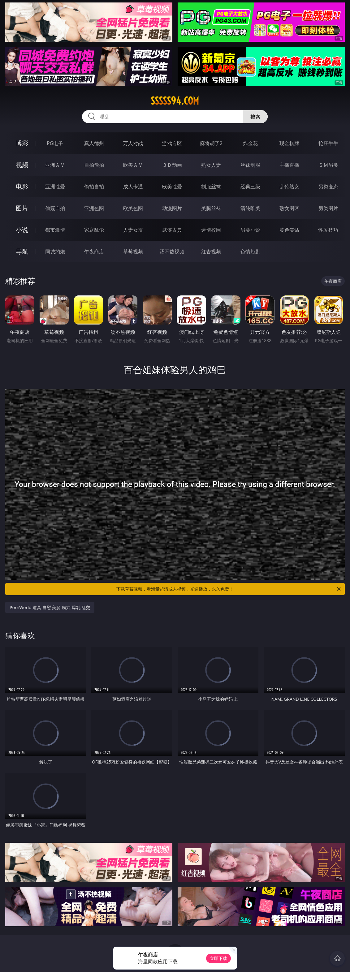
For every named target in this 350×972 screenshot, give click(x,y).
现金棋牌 (289, 143)
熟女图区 (289, 208)
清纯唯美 (250, 208)
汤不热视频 (172, 251)
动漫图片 (172, 208)
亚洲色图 (94, 208)
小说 (22, 230)
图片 (22, 208)
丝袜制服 (250, 164)
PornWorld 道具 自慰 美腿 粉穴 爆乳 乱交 (50, 607)
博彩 (22, 143)
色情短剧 (250, 251)
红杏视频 (211, 251)
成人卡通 (133, 186)
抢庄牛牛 (328, 143)
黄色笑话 (289, 229)
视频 (22, 165)
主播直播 (289, 164)
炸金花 (250, 143)
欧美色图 (133, 208)
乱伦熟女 (289, 186)
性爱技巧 (328, 229)
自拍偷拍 (94, 164)
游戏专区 (172, 143)
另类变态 (328, 186)
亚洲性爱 (55, 186)
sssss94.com (175, 101)
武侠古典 (172, 229)
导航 (22, 251)
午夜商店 (94, 251)
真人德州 (94, 143)
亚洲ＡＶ (55, 164)
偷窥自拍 (55, 208)
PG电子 (55, 143)
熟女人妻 (211, 164)
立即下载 (218, 958)
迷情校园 (211, 229)
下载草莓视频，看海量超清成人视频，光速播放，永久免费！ (229, 589)
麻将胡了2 (211, 143)
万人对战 (133, 143)
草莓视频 (133, 251)
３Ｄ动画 (172, 164)
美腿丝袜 (211, 208)
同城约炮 (55, 251)
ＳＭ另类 (328, 164)
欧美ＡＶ (133, 164)
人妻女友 (133, 229)
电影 (22, 186)
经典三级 (250, 186)
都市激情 (55, 229)
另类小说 (250, 229)
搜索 (255, 116)
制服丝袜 (211, 186)
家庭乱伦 (94, 229)
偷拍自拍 (94, 186)
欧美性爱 (172, 186)
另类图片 (328, 208)
